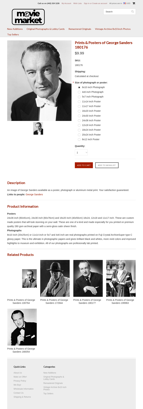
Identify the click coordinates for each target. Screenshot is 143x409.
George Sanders (34, 194)
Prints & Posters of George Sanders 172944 (54, 301)
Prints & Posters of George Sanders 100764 (21, 301)
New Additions (15, 28)
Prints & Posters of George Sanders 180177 (87, 301)
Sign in (87, 3)
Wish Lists (77, 3)
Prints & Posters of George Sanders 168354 (21, 350)
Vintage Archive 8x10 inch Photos (113, 28)
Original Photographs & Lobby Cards (46, 28)
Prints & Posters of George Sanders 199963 (120, 301)
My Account (66, 3)
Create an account (99, 3)
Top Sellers (13, 34)
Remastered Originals (79, 28)
